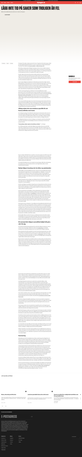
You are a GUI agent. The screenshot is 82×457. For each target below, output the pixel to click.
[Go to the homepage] (41, 2)
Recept (5, 2)
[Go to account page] (77, 2)
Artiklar (11, 2)
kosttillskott (33, 193)
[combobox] (76, 438)
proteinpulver (40, 227)
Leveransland (74, 436)
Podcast (8, 2)
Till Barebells (74, 81)
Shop (2, 2)
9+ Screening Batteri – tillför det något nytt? (36, 65)
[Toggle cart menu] (80, 2)
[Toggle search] (75, 2)
